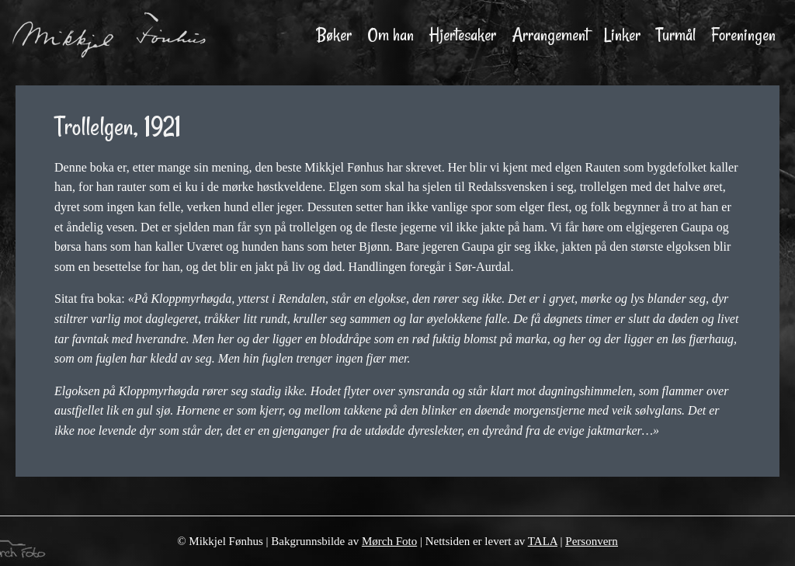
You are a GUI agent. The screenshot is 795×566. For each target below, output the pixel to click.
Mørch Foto (389, 541)
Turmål (676, 35)
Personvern (591, 541)
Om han (390, 35)
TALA (542, 541)
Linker (622, 35)
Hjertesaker (462, 35)
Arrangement (550, 35)
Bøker (334, 35)
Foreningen (743, 35)
